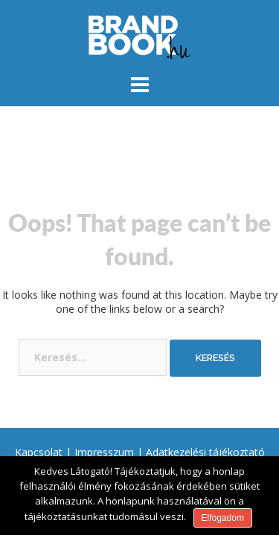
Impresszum (104, 452)
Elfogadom (223, 518)
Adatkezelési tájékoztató (205, 452)
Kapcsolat (38, 452)
